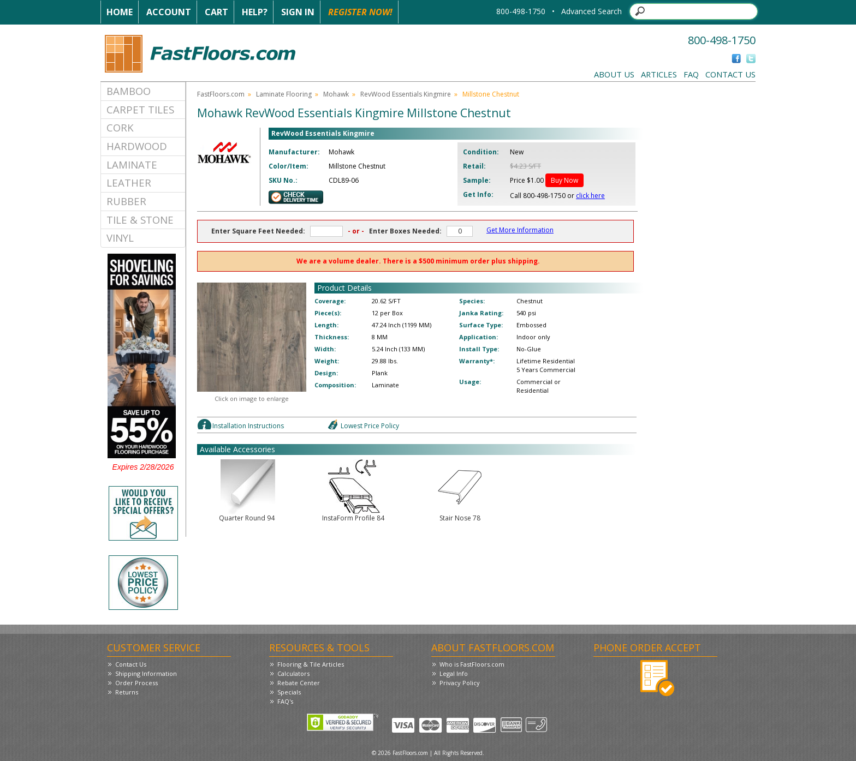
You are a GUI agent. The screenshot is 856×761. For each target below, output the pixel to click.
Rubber (126, 201)
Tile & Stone (140, 219)
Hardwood (136, 146)
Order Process (136, 683)
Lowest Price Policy (370, 425)
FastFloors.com (221, 94)
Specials (289, 692)
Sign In (297, 12)
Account (168, 12)
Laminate (131, 164)
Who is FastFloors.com (471, 664)
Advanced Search (591, 11)
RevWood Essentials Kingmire (405, 94)
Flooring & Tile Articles (310, 664)
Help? (255, 12)
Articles (659, 74)
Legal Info (453, 673)
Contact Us (730, 74)
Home (119, 12)
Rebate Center (298, 683)
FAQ (691, 74)
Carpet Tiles (140, 109)
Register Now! (360, 12)
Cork (120, 127)
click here (590, 195)
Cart (216, 12)
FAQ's (285, 701)
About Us (614, 74)
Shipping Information (146, 673)
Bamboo (128, 91)
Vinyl (120, 237)
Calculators (293, 673)
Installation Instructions (248, 425)
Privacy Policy (459, 683)
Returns (126, 692)
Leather (128, 182)
